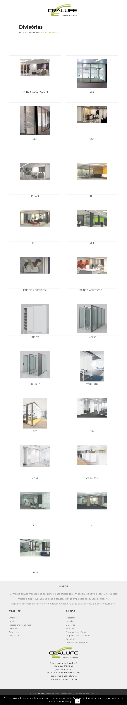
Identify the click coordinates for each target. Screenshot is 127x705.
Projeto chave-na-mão (20, 625)
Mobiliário (71, 617)
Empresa (13, 617)
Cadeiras (70, 621)
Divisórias (35, 32)
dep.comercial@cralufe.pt (64, 676)
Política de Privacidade (86, 694)
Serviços (13, 621)
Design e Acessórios (76, 632)
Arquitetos (14, 632)
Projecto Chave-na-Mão (78, 635)
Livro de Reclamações (77, 642)
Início (22, 32)
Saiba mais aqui (64, 701)
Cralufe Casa (72, 639)
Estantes (70, 628)
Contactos (14, 635)
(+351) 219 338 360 (63, 669)
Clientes (13, 628)
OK (77, 701)
